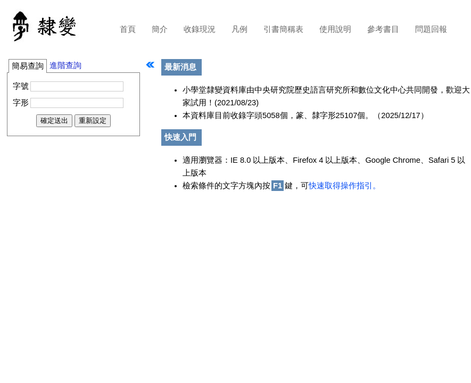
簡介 (160, 29)
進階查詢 (65, 65)
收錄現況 (200, 29)
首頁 (128, 29)
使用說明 (335, 29)
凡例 (239, 29)
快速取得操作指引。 (345, 185)
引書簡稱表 (283, 29)
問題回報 (431, 29)
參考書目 (383, 29)
